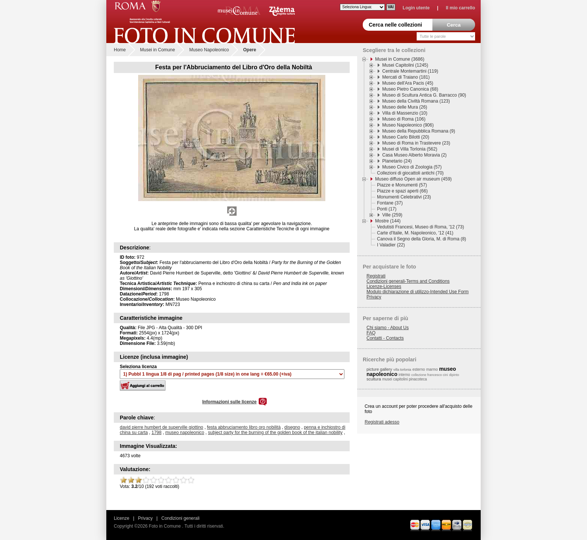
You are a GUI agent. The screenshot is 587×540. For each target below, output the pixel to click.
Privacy (374, 297)
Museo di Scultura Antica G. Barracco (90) (424, 95)
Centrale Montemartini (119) (410, 71)
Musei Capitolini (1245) (405, 65)
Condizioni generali (180, 518)
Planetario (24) (397, 161)
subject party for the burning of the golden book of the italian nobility (275, 432)
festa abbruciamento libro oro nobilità (244, 427)
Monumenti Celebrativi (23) (404, 197)
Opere (249, 49)
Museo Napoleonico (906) (408, 125)
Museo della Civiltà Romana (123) (416, 101)
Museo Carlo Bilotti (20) (405, 137)
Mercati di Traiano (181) (406, 77)
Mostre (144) (388, 221)
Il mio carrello (460, 7)
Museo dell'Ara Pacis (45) (407, 83)
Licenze (121, 518)
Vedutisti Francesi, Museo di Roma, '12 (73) (420, 227)
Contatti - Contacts (385, 338)
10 (191, 480)
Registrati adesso (382, 422)
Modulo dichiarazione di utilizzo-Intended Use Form (418, 291)
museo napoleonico (184, 432)
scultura (374, 379)
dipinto (454, 375)
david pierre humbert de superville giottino (161, 427)
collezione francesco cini (429, 375)
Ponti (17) (386, 209)
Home (120, 49)
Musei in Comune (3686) (399, 59)
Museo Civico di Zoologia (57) (412, 167)
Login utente (416, 7)
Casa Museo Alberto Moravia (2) (414, 155)
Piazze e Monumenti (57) (402, 185)
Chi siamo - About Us (388, 327)
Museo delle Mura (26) (404, 107)
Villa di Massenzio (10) (405, 113)
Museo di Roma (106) (403, 119)
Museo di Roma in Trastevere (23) (416, 143)
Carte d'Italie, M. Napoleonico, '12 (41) (415, 233)
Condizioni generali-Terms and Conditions (408, 281)
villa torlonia (402, 369)
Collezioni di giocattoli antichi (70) (410, 173)
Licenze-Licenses (384, 286)
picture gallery (379, 369)
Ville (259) (392, 215)
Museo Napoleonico (209, 49)
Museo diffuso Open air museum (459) (413, 179)
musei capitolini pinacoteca (404, 379)
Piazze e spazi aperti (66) (402, 191)
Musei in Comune (157, 49)
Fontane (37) (390, 203)
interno (404, 375)
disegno (292, 427)
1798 (157, 432)
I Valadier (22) (391, 245)
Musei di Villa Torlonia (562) (409, 149)
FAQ (371, 333)
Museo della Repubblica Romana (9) (418, 131)
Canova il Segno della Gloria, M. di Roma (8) (421, 239)
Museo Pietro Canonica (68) (410, 89)
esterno (419, 369)
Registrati (376, 276)
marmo (432, 369)
